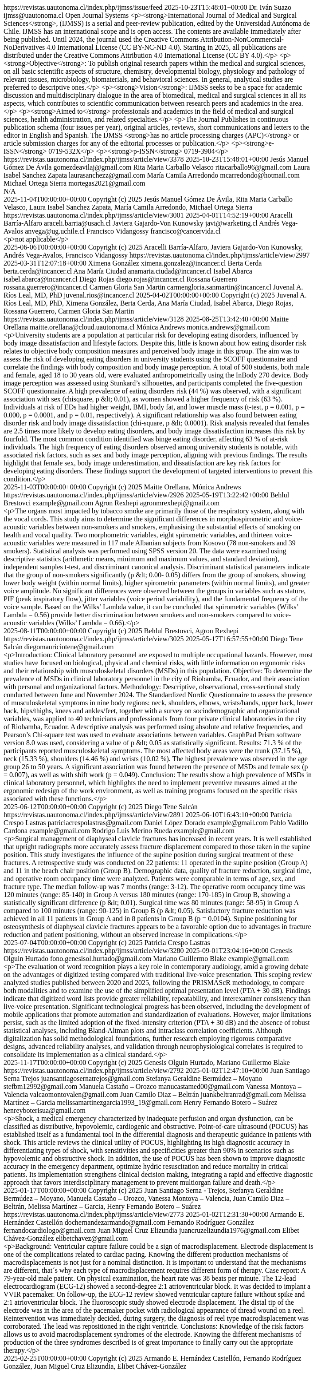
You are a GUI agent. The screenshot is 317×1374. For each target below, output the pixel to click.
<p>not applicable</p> (36, 239)
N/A (10, 191)
